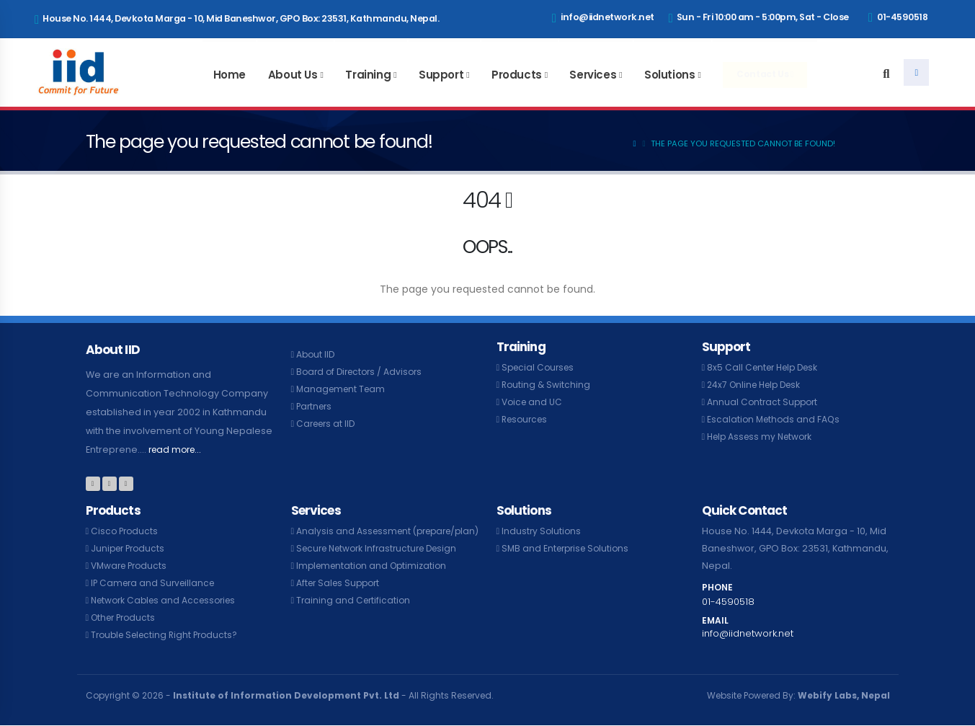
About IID (316, 354)
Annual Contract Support (764, 402)
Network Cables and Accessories (168, 600)
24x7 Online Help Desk (758, 385)
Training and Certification (355, 617)
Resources (527, 419)
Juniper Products (130, 548)
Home (229, 74)
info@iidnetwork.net (603, 18)
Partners (315, 406)
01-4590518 (897, 18)
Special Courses (540, 367)
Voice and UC (533, 402)
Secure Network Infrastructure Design (382, 565)
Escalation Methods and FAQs (775, 419)
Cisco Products (126, 531)
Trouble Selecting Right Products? (168, 635)
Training (368, 74)
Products (516, 74)
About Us (293, 74)
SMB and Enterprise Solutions (569, 548)
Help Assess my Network (763, 436)
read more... (177, 449)
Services (592, 74)
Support (441, 74)
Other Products (126, 617)
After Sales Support (341, 600)
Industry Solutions (542, 531)
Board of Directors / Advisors (362, 372)
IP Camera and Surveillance (156, 583)
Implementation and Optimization (374, 583)
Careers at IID (328, 423)
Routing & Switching (547, 385)
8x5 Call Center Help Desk (766, 367)
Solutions (669, 74)
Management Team (343, 389)
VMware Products (131, 565)
